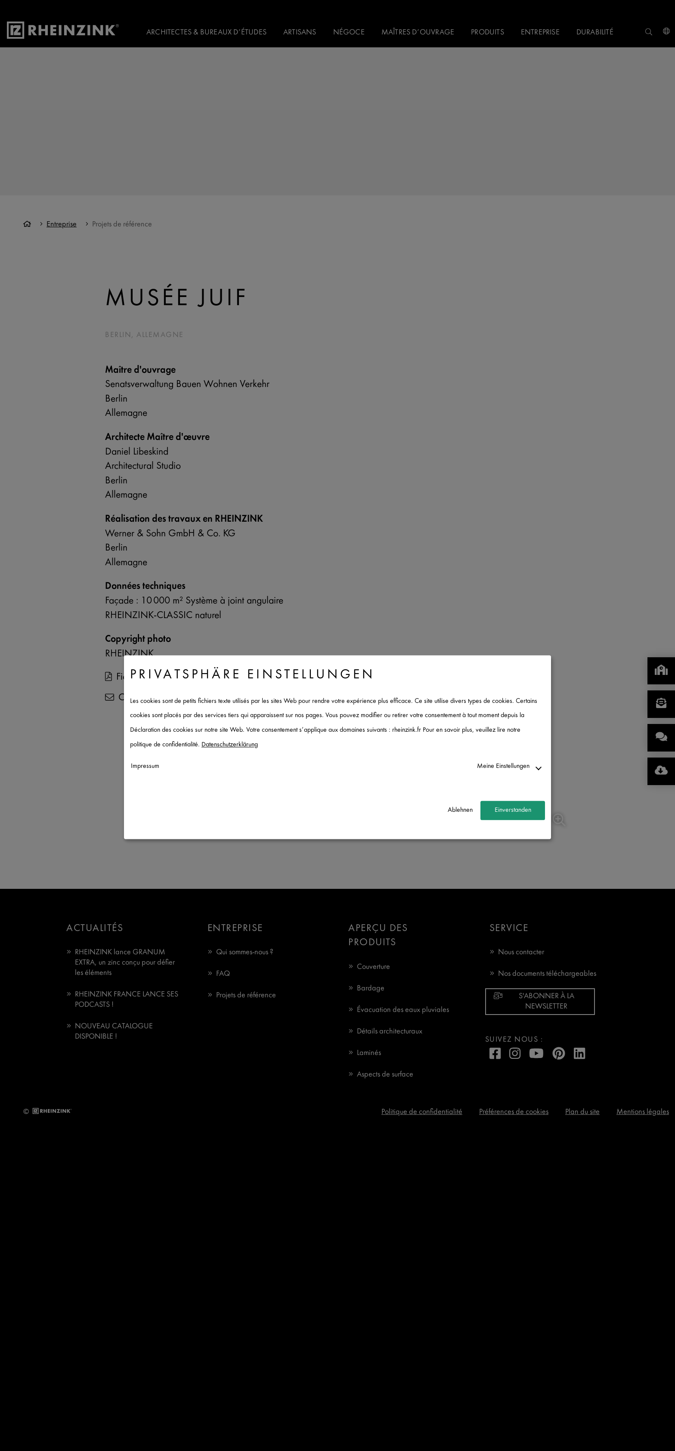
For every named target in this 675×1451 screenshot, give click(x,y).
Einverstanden (513, 810)
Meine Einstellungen (503, 767)
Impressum (145, 767)
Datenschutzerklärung (229, 745)
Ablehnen (460, 810)
